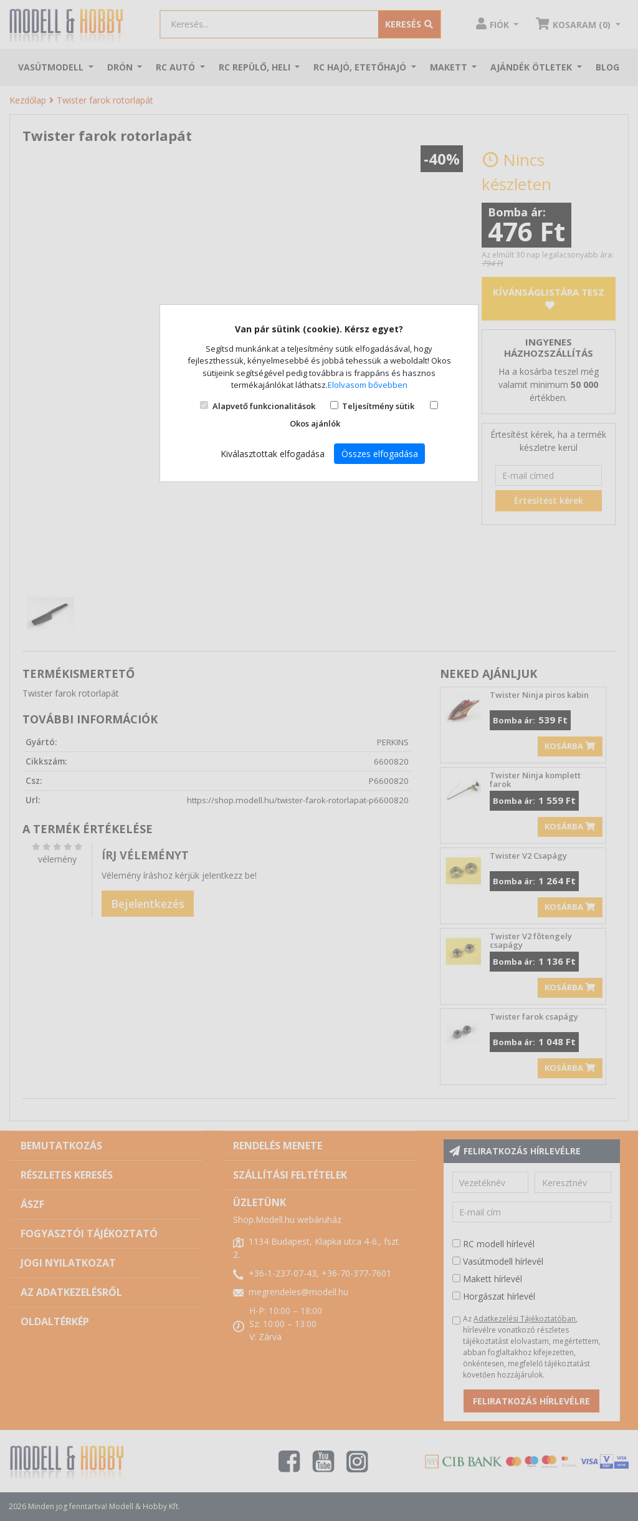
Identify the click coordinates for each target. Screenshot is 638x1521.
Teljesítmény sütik (378, 406)
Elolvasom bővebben (367, 384)
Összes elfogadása (379, 454)
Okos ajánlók (315, 423)
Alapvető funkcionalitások (263, 406)
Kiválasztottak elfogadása (273, 454)
